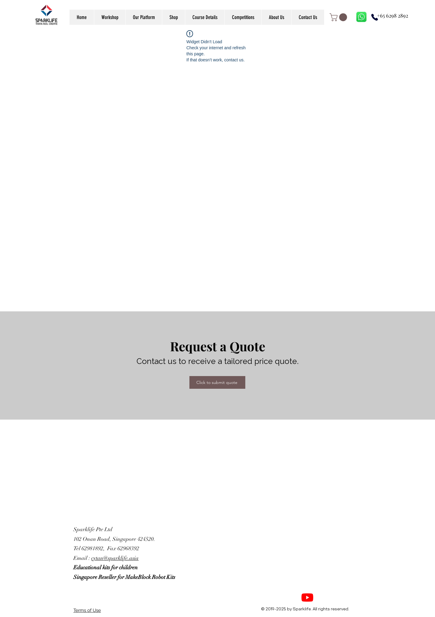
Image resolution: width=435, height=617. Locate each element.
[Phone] (374, 17)
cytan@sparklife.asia (115, 558)
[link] (339, 17)
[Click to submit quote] (217, 382)
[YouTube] (307, 597)
